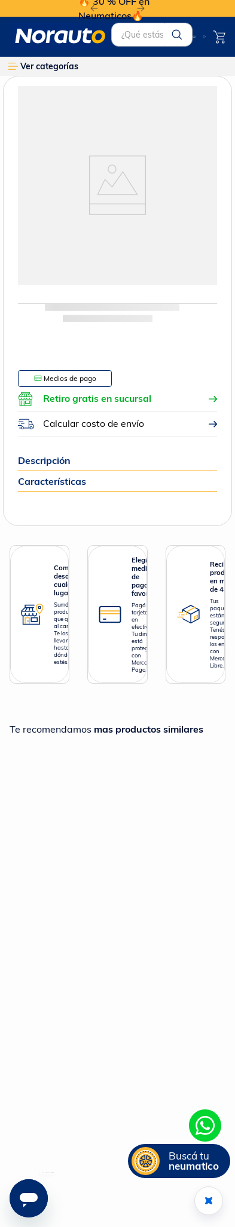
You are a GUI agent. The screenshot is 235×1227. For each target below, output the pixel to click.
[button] (179, 1161)
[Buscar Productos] (177, 34)
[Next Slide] (141, 9)
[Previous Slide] (94, 9)
